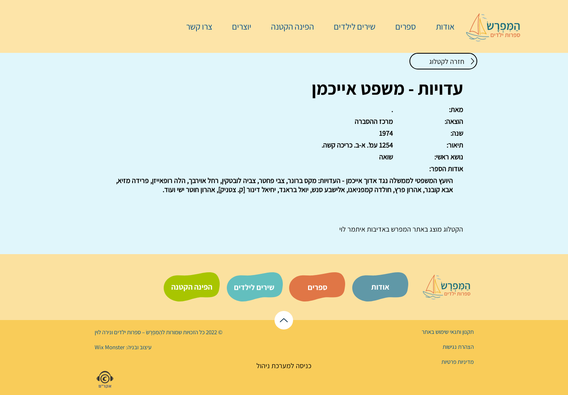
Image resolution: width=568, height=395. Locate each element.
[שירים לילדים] (254, 287)
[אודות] (380, 286)
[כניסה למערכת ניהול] (284, 366)
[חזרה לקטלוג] (443, 61)
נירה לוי (104, 332)
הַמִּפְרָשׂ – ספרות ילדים (137, 332)
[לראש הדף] (284, 320)
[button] (401, 26)
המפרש (400, 229)
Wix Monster (110, 347)
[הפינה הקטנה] (192, 286)
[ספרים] (318, 287)
